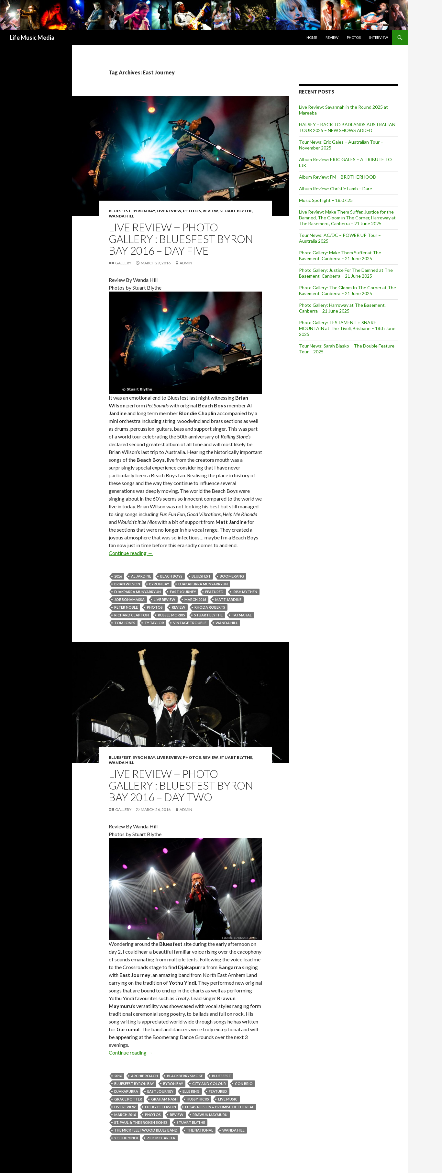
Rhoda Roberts (209, 607)
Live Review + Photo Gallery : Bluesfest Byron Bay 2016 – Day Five (181, 239)
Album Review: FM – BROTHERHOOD (337, 177)
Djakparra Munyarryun (137, 592)
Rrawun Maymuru (210, 1114)
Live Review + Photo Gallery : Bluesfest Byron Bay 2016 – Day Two (181, 785)
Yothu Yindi (126, 1138)
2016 (118, 576)
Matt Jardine (228, 599)
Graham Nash (164, 1099)
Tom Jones (124, 623)
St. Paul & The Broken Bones (141, 1122)
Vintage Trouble (189, 623)
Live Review (169, 210)
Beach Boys (171, 576)
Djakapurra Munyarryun (203, 584)
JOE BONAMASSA (129, 599)
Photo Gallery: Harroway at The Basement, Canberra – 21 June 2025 (342, 308)
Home (311, 37)
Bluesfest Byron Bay (134, 1083)
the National (200, 1130)
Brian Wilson (127, 584)
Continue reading (131, 553)
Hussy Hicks (198, 1099)
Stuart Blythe (235, 210)
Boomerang (232, 576)
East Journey (183, 592)
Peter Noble (126, 607)
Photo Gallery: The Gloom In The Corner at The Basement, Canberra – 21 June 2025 (347, 290)
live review (164, 599)
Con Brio (244, 1083)
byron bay (159, 584)
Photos (354, 37)
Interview (378, 37)
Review (332, 37)
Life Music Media (32, 37)
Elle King (191, 1091)
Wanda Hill (121, 216)
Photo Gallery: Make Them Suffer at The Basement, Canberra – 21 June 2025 (340, 255)
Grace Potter (128, 1099)
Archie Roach (144, 1076)
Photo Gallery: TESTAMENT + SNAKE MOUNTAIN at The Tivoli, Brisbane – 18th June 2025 (347, 328)
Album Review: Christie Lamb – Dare (335, 188)
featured (214, 592)
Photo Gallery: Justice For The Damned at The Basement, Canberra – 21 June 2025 (346, 273)
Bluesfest (120, 210)
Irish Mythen (245, 592)
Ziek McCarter (161, 1138)
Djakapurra (126, 1091)
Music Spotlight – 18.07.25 (326, 200)
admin (186, 262)
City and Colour (209, 1083)
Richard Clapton (131, 615)
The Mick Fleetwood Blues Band (146, 1130)
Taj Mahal (242, 615)
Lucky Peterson (160, 1107)
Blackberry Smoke (185, 1076)
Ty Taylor (154, 623)
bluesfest (201, 576)
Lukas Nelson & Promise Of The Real (219, 1107)
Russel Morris (171, 615)
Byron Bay (143, 210)
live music (228, 1099)
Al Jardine (141, 576)
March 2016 (195, 599)
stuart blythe (208, 615)
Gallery (123, 262)
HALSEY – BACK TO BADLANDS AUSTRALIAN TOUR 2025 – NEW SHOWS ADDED (347, 127)
